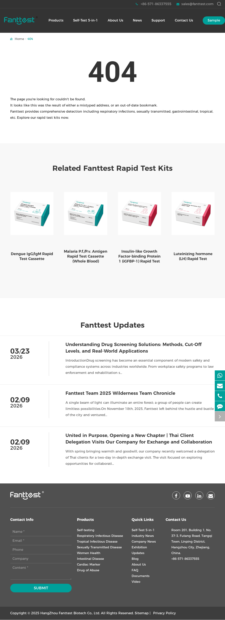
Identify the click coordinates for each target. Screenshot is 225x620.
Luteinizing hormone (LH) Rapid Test (193, 256)
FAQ (135, 570)
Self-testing (85, 530)
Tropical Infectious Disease (97, 542)
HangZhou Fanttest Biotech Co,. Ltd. (70, 613)
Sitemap (142, 613)
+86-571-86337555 (153, 4)
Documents (140, 576)
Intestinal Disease (90, 559)
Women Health (88, 553)
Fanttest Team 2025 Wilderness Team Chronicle (120, 393)
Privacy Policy (164, 613)
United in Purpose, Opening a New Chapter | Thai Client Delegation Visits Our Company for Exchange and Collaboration (139, 439)
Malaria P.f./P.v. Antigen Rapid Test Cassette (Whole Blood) (85, 256)
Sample (214, 20)
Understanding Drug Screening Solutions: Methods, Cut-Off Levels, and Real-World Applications (133, 348)
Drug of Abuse (88, 570)
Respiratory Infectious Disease (100, 536)
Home (19, 39)
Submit (41, 588)
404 (30, 39)
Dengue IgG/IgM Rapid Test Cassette (32, 256)
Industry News (143, 536)
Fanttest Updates (112, 325)
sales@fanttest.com (195, 4)
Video (136, 582)
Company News (144, 542)
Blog (135, 559)
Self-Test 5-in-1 (143, 530)
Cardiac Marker (88, 565)
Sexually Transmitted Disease (99, 547)
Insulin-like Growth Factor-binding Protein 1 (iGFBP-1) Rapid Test (139, 256)
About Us (139, 565)
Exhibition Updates (139, 550)
